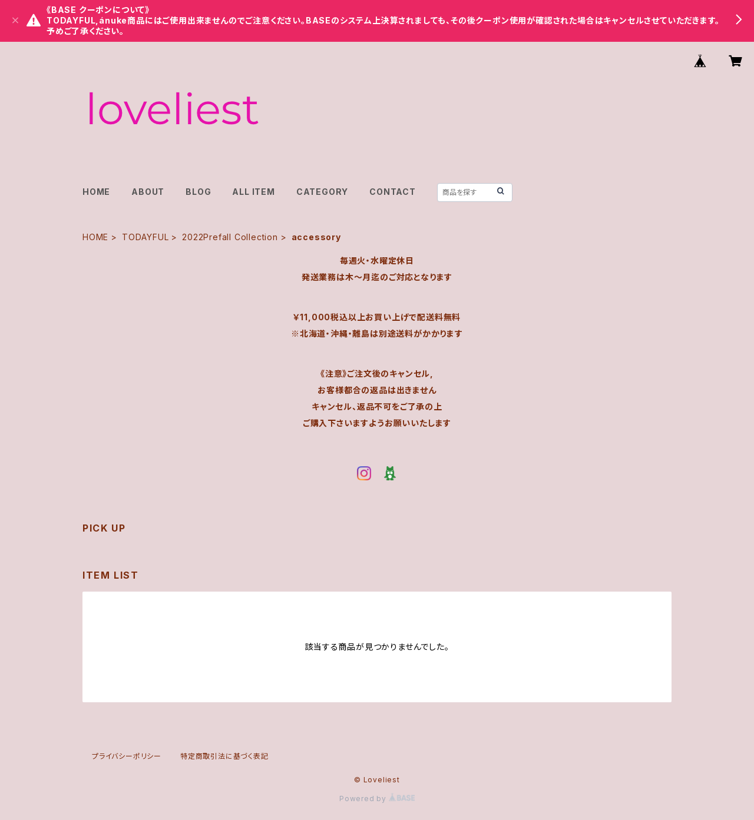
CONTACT (392, 192)
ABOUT (147, 192)
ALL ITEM (253, 192)
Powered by (377, 798)
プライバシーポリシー (126, 756)
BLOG (198, 192)
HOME (96, 192)
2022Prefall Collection (230, 237)
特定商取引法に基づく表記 (224, 756)
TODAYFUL (145, 237)
